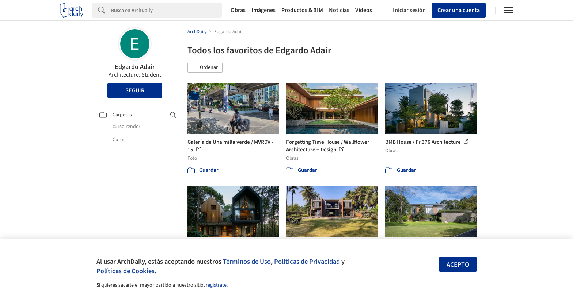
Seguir (134, 90)
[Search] (166, 10)
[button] (205, 68)
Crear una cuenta (458, 10)
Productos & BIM (302, 10)
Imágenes (263, 10)
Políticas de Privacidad (307, 261)
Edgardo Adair (135, 66)
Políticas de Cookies (125, 271)
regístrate (216, 285)
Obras (238, 10)
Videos (363, 10)
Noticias (339, 10)
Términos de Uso (247, 261)
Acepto (458, 264)
